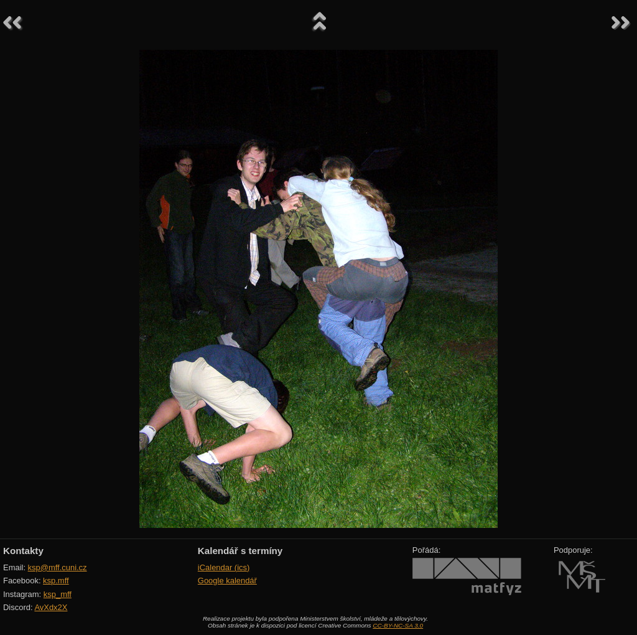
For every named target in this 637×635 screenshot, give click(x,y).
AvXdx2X (50, 607)
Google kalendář (227, 580)
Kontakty (23, 550)
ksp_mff (58, 594)
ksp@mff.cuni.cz (57, 567)
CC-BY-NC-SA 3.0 (398, 625)
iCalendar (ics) (224, 567)
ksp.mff (56, 580)
